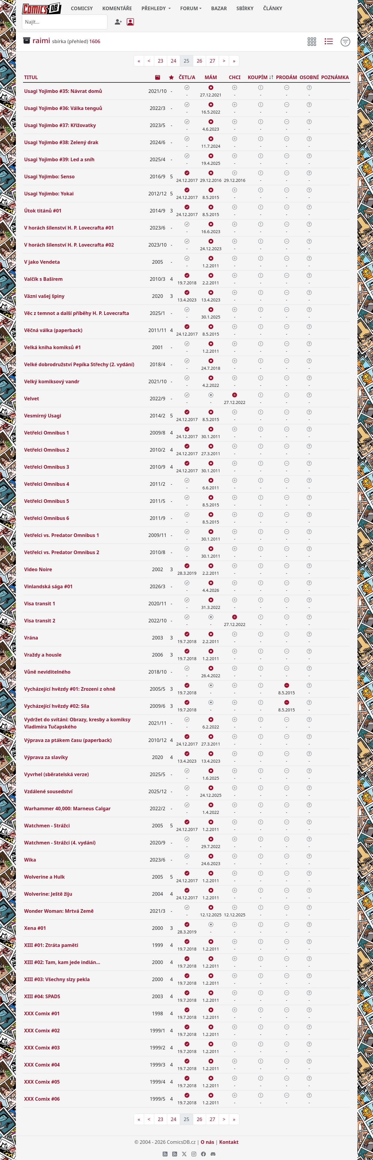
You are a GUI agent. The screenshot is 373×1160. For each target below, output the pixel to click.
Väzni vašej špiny (44, 296)
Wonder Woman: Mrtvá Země (59, 911)
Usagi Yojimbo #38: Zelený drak (61, 142)
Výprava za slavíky (46, 757)
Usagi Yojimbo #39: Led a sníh (59, 159)
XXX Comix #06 (42, 1099)
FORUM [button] (189, 8)
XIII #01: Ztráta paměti (51, 945)
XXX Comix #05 (42, 1081)
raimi (41, 40)
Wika (30, 859)
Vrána (31, 637)
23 (160, 61)
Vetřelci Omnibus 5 (46, 501)
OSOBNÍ (309, 77)
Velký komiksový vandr (51, 381)
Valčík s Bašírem (43, 279)
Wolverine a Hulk (44, 877)
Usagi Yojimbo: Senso (49, 176)
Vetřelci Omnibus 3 (46, 467)
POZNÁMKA (335, 77)
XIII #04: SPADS (42, 996)
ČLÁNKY (272, 8)
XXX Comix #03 (42, 1047)
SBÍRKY (244, 8)
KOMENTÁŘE (117, 8)
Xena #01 (35, 928)
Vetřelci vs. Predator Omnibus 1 (61, 535)
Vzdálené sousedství (48, 791)
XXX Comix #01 (42, 1013)
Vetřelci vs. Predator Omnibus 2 (61, 552)
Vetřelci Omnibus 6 (46, 518)
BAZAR (219, 8)
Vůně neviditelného (47, 672)
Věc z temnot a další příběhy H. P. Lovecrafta (76, 313)
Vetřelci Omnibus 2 (46, 449)
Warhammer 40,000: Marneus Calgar (67, 808)
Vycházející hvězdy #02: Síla (56, 706)
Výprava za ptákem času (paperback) (68, 740)
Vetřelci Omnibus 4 (46, 484)
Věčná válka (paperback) (53, 330)
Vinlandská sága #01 (48, 586)
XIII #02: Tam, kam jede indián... (62, 962)
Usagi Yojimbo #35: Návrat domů (63, 91)
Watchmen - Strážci (47, 825)
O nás (207, 1142)
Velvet (31, 398)
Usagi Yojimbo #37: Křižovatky (60, 125)
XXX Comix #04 (42, 1064)
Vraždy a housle (43, 654)
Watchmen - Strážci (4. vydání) (60, 842)
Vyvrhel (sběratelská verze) (56, 774)
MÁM (211, 77)
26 (199, 61)
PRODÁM (286, 77)
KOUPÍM (258, 77)
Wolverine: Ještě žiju (48, 894)
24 (173, 61)
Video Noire (38, 569)
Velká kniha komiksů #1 (52, 347)
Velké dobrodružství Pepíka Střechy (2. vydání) (79, 364)
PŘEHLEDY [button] (154, 8)
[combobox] (65, 21)
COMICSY (82, 8)
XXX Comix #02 (42, 1030)
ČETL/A (187, 77)
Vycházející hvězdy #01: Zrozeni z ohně (70, 689)
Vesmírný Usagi (42, 415)
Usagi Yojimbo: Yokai (49, 193)
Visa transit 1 (39, 603)
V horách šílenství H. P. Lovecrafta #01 (69, 227)
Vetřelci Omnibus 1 (46, 432)
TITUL (31, 77)
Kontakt (228, 1142)
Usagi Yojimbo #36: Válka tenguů (63, 108)
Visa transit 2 (39, 620)
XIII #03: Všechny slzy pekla (57, 979)
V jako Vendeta (42, 262)
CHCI (235, 77)
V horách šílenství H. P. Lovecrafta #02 (69, 245)
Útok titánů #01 (43, 210)
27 (212, 61)
